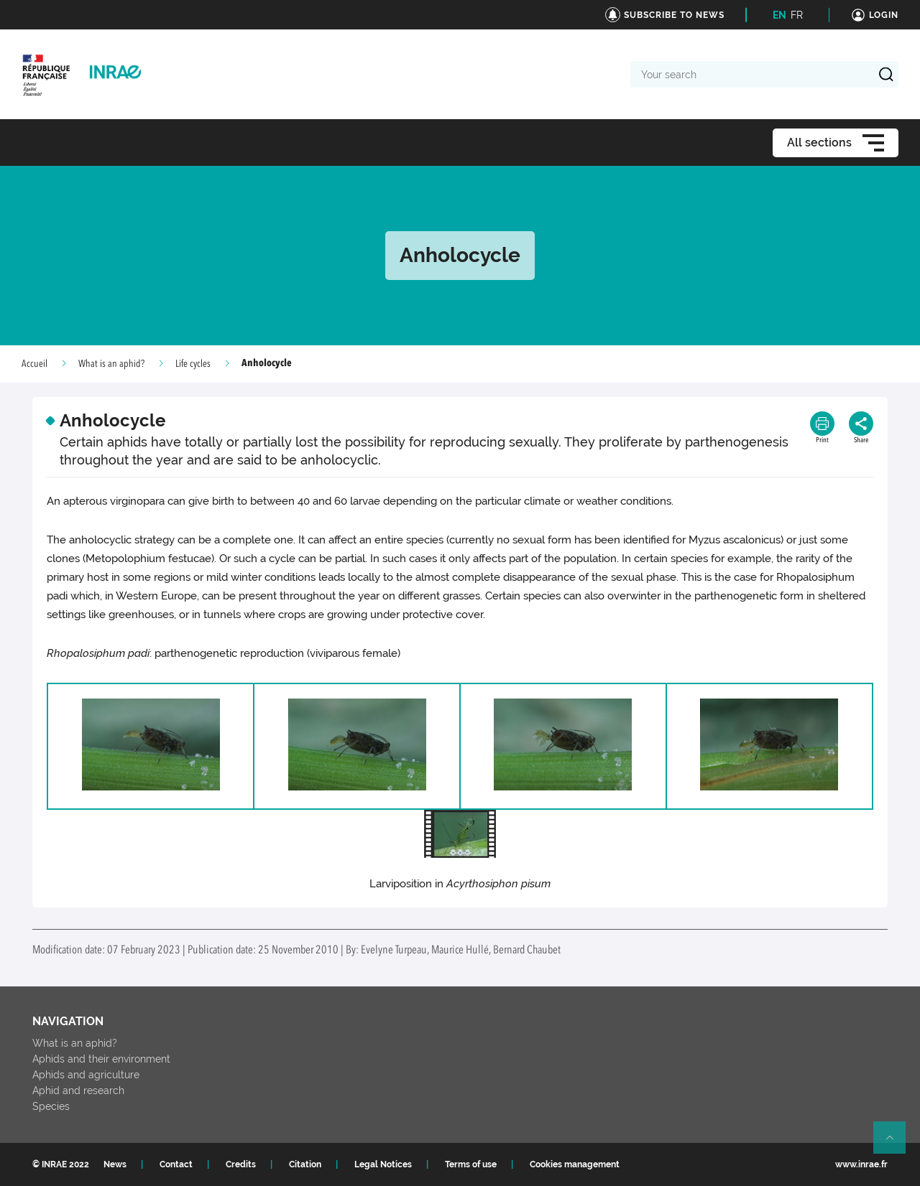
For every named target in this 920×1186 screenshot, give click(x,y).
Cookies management (575, 1164)
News (115, 1164)
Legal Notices (383, 1164)
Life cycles (193, 364)
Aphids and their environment (101, 1059)
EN (779, 15)
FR (797, 15)
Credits (241, 1164)
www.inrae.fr (861, 1164)
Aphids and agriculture (85, 1074)
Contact (176, 1164)
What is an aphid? (111, 364)
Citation (305, 1164)
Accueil (34, 364)
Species (51, 1106)
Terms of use (471, 1164)
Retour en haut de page (896, 1144)
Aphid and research (78, 1090)
